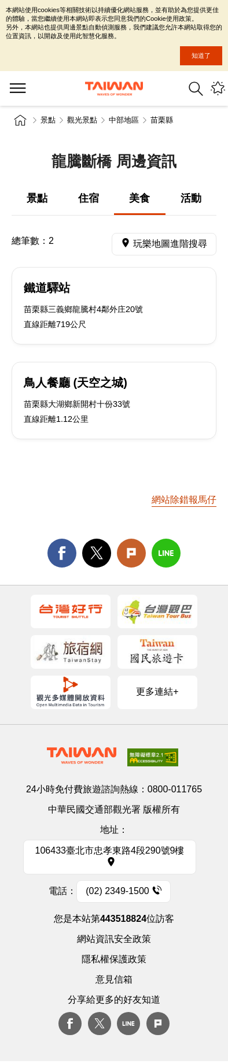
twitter (96, 553)
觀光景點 (82, 120)
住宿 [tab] (88, 198)
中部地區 (124, 120)
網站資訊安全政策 (114, 939)
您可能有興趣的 (218, 89)
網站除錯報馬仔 (184, 500)
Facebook (70, 1023)
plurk (158, 1023)
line (166, 553)
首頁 (20, 120)
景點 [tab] (37, 198)
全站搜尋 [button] (196, 89)
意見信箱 (114, 979)
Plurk (131, 553)
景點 (48, 120)
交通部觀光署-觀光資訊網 (114, 89)
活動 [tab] (191, 198)
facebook (61, 553)
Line (128, 1023)
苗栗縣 (161, 120)
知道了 (201, 55)
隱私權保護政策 (114, 959)
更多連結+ (157, 691)
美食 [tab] (139, 198)
